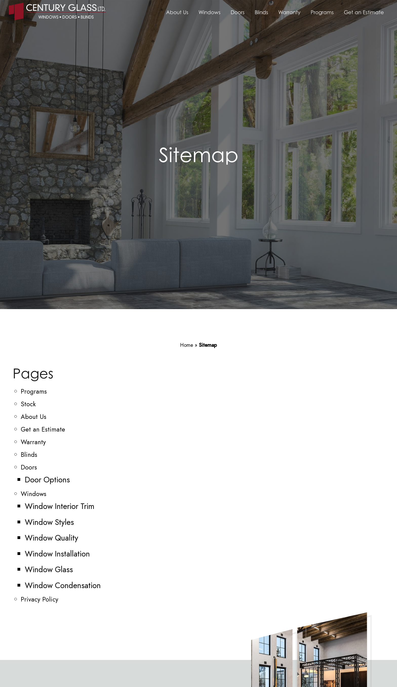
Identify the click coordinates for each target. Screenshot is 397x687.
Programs (322, 12)
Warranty (289, 12)
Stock (28, 404)
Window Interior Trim (59, 506)
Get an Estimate (364, 12)
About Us (177, 12)
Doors (238, 12)
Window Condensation (63, 585)
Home (186, 345)
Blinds (261, 12)
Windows (209, 12)
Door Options (47, 479)
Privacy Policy (39, 599)
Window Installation (57, 554)
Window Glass (49, 569)
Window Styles (49, 522)
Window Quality (51, 538)
